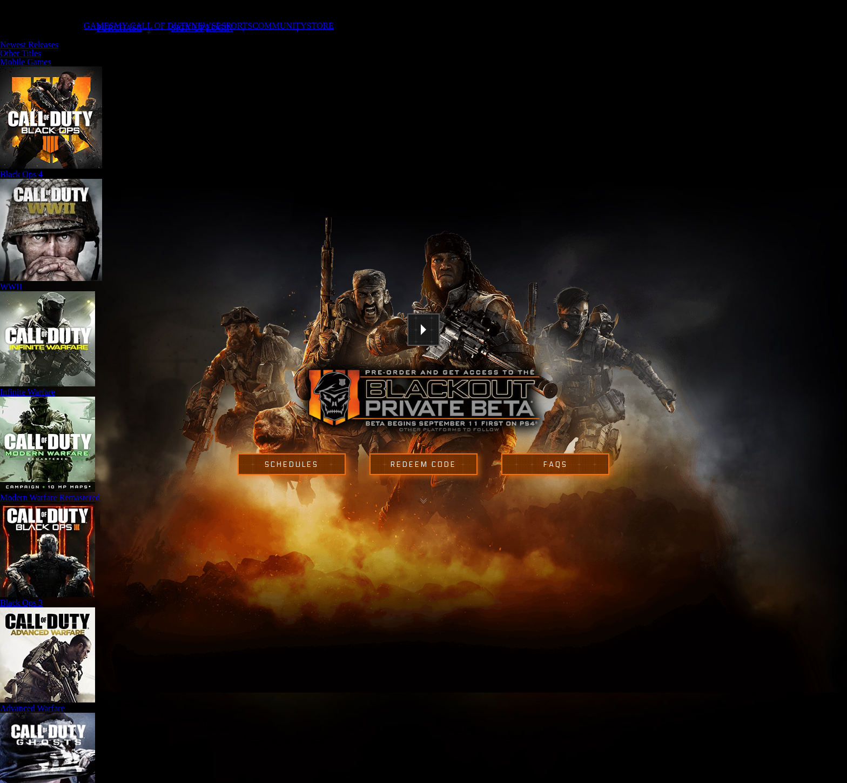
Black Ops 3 (21, 602)
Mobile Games (25, 61)
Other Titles (20, 53)
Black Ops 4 (21, 174)
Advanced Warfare (32, 708)
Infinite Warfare (27, 392)
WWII (11, 286)
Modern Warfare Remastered (50, 497)
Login (219, 28)
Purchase (119, 27)
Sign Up (188, 28)
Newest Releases (29, 44)
